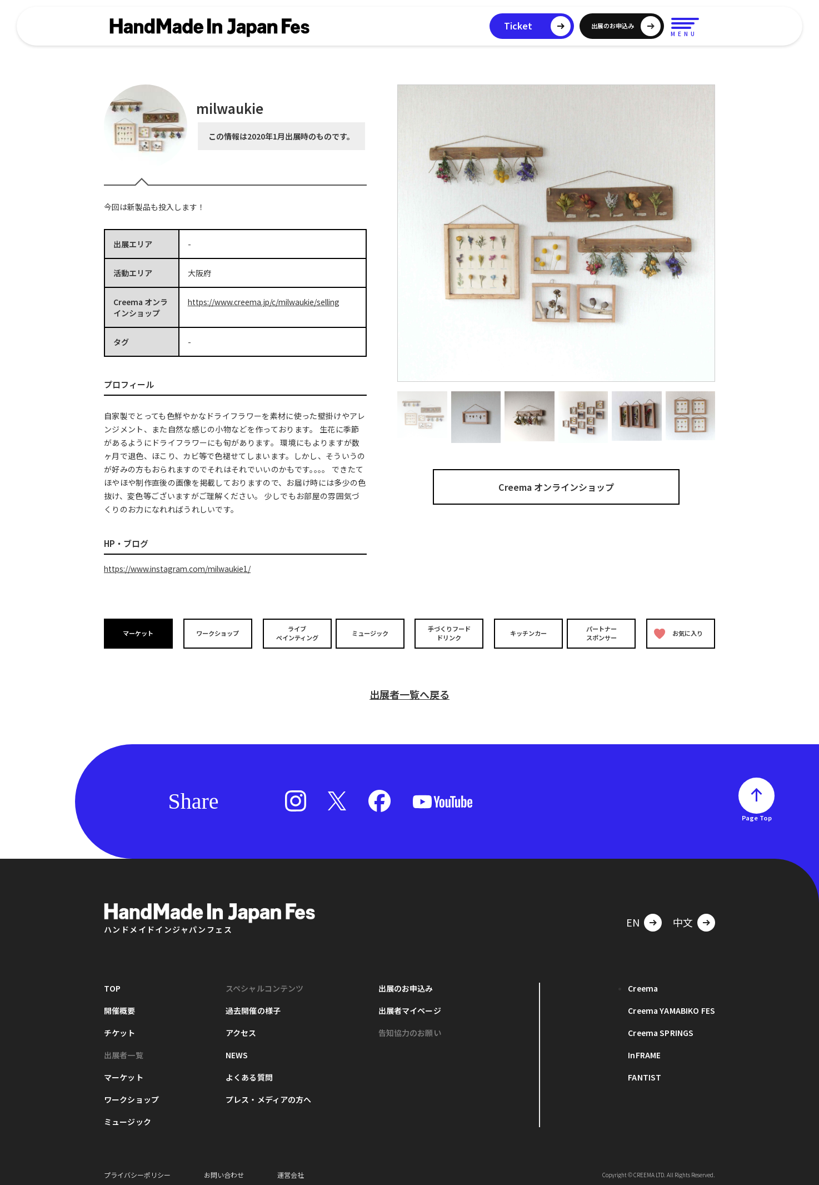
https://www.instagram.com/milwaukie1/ (180, 568)
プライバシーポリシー (137, 1168)
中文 (683, 915)
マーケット (139, 633)
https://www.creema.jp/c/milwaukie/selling (267, 301)
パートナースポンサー (602, 633)
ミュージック (371, 633)
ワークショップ (216, 633)
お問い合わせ (224, 1168)
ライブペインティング (294, 633)
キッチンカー (525, 633)
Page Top (757, 810)
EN (633, 915)
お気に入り (677, 633)
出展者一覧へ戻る (409, 687)
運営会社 (290, 1168)
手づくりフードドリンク (448, 633)
